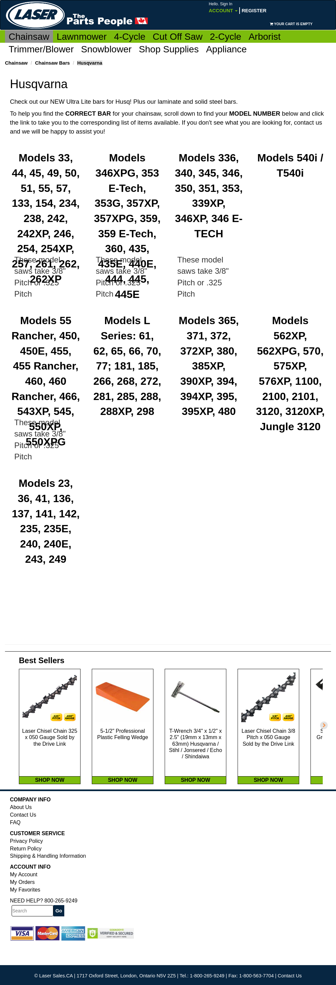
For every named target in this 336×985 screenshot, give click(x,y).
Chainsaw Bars (52, 63)
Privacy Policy (26, 862)
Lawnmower (82, 36)
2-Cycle (225, 36)
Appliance (226, 49)
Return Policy (25, 869)
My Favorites (25, 910)
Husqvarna (89, 63)
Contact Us (23, 836)
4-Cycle (129, 36)
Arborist (264, 36)
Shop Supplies (169, 49)
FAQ (15, 843)
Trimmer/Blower (41, 49)
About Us (21, 828)
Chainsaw (29, 36)
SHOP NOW (50, 801)
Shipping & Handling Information (48, 877)
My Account (23, 895)
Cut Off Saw (177, 36)
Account (223, 7)
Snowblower (106, 49)
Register (254, 10)
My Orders (22, 903)
